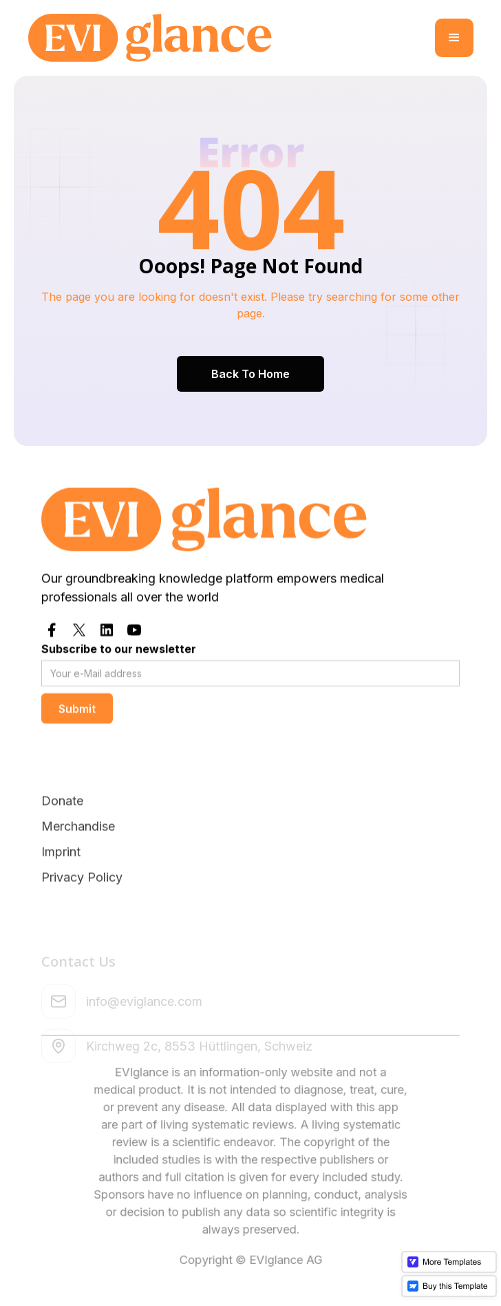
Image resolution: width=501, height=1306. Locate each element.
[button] (454, 38)
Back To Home (250, 373)
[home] (231, 38)
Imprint (61, 884)
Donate (62, 833)
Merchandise (78, 859)
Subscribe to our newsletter (118, 648)
